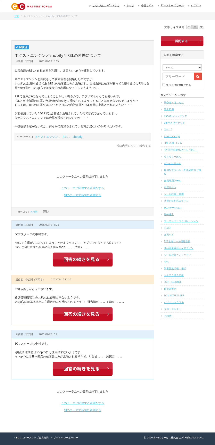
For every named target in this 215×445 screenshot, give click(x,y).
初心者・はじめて (174, 102)
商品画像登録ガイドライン (178, 248)
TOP (16, 16)
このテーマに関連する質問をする (82, 188)
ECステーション (173, 207)
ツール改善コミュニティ (177, 255)
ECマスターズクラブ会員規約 (32, 437)
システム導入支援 (174, 275)
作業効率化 (170, 288)
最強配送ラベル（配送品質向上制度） (182, 171)
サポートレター (172, 309)
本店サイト (170, 187)
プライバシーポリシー (65, 437)
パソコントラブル (174, 302)
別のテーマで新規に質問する (82, 195)
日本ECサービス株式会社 (167, 437)
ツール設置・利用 (174, 194)
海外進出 (169, 214)
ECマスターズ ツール (172, 5)
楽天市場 (169, 109)
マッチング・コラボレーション (181, 221)
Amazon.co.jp (172, 136)
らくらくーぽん (172, 156)
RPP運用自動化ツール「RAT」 (180, 149)
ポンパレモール (172, 163)
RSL (65, 137)
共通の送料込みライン (176, 201)
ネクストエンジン (46, 137)
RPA (166, 261)
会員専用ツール (172, 180)
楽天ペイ (169, 234)
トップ (130, 5)
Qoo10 (168, 129)
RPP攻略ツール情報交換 (177, 241)
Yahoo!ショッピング (175, 116)
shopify (77, 137)
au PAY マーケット (174, 122)
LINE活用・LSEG (173, 143)
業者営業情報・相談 (175, 268)
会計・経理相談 (172, 282)
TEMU (167, 228)
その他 (33, 211)
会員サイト (147, 5)
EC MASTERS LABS (174, 295)
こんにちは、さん (105, 5)
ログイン (196, 5)
